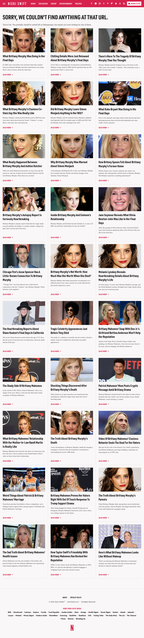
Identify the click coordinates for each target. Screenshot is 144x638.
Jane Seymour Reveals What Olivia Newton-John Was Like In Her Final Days (117, 219)
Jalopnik (131, 612)
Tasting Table (98, 615)
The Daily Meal (111, 615)
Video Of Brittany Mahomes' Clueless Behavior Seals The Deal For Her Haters (119, 440)
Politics (78, 3)
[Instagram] (100, 4)
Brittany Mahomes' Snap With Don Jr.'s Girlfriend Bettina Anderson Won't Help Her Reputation (120, 333)
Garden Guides (67, 612)
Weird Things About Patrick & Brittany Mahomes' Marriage (23, 497)
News (33, 3)
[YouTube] (95, 4)
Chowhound (17, 612)
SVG (89, 615)
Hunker (115, 612)
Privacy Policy (75, 597)
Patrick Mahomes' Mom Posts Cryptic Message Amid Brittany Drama (118, 388)
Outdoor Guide (41, 615)
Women (71, 619)
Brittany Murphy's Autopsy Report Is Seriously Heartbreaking (22, 217)
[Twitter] (104, 4)
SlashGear (82, 615)
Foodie (43, 612)
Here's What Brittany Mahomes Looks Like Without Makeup (118, 554)
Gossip (53, 3)
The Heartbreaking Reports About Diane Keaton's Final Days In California (23, 331)
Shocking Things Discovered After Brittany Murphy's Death (69, 387)
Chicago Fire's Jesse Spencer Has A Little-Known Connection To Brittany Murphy (22, 276)
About (65, 597)
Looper (10, 615)
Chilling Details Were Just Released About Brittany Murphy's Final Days (70, 58)
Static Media (59, 602)
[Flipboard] (112, 4)
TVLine (63, 619)
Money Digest (29, 615)
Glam (76, 612)
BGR (9, 612)
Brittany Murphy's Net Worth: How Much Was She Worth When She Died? (71, 274)
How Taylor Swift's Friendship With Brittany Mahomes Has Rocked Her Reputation (69, 556)
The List (122, 615)
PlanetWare (53, 615)
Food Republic (53, 612)
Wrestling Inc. (81, 619)
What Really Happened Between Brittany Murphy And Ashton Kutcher (22, 164)
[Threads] (120, 4)
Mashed (18, 615)
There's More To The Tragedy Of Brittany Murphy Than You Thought (120, 58)
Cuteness (27, 612)
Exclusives (43, 3)
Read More (7, 74)
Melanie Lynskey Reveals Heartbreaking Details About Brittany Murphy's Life (119, 276)
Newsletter (134, 3)
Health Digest (93, 612)
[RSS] (124, 4)
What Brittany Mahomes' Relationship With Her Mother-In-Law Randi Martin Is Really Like (23, 442)
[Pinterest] (108, 4)
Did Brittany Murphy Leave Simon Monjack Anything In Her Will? (68, 111)
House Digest (105, 612)
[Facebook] (91, 4)
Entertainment (65, 3)
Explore (36, 612)
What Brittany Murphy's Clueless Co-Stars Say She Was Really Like (22, 111)
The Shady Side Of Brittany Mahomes (22, 386)
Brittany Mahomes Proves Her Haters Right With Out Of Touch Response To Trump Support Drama (70, 499)
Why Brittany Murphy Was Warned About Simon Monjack (69, 164)
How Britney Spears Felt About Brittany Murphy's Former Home (120, 164)
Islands (122, 612)
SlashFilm (72, 615)
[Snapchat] (116, 4)
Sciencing (63, 615)
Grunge (83, 612)
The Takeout (131, 615)
